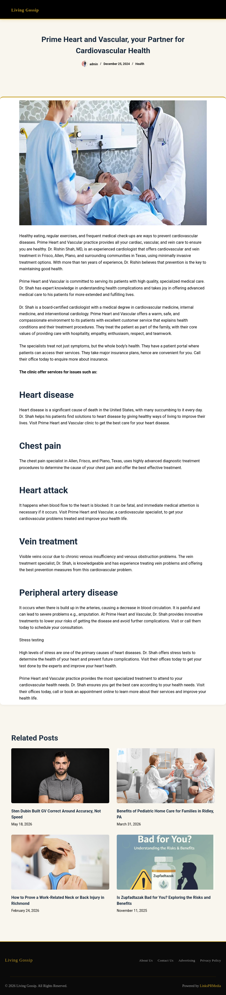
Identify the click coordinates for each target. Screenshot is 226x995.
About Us (146, 960)
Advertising (186, 960)
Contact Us (166, 960)
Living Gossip (26, 9)
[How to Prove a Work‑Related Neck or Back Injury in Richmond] (60, 862)
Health (140, 64)
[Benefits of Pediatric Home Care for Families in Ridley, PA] (166, 775)
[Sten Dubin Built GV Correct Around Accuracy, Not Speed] (60, 775)
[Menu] (212, 9)
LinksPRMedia (210, 986)
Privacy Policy (210, 960)
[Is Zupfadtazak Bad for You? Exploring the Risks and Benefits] (166, 862)
